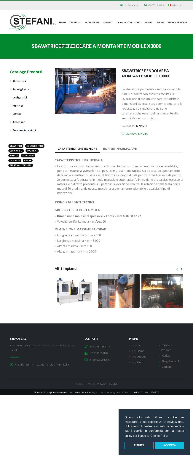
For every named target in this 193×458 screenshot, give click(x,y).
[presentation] (177, 269)
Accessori (18, 122)
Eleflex (16, 114)
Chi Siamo (75, 22)
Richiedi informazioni (115, 148)
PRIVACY (102, 381)
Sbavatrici (19, 81)
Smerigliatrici (21, 89)
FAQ (71, 46)
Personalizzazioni (24, 130)
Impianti (108, 22)
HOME (62, 22)
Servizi (149, 22)
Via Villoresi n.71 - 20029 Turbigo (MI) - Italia (38, 364)
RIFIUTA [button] (139, 445)
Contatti (83, 46)
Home (135, 345)
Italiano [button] (174, 5)
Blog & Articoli (177, 22)
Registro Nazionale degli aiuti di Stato (110, 390)
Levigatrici (19, 97)
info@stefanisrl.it (130, 5)
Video (62, 46)
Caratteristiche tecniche (76, 148)
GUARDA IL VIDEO (135, 133)
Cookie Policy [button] (159, 435)
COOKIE (113, 381)
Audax (161, 22)
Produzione (92, 22)
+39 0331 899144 (154, 5)
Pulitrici (17, 105)
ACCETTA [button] (169, 445)
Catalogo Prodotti (129, 22)
